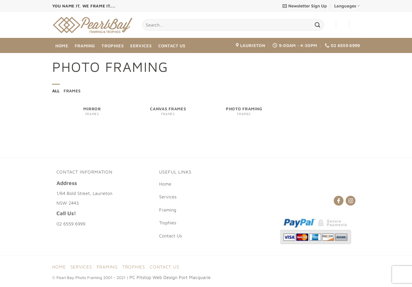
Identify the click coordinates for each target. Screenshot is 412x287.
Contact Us (172, 45)
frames (73, 90)
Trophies (112, 45)
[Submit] (317, 24)
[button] (305, 6)
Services (140, 45)
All (56, 90)
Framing (85, 45)
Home (61, 45)
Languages (347, 6)
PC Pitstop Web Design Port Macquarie (170, 277)
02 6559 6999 (70, 224)
